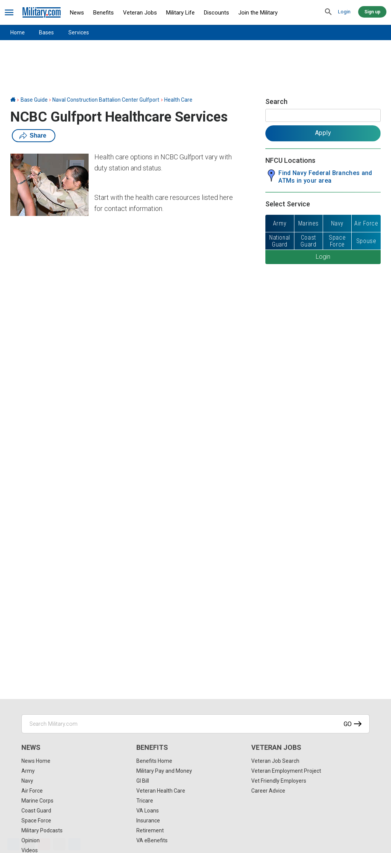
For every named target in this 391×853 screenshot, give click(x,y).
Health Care (178, 100)
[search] (328, 12)
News (77, 12)
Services (78, 32)
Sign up (372, 12)
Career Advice (268, 791)
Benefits (103, 12)
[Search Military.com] (195, 723)
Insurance (148, 820)
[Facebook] (13, 844)
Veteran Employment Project (286, 771)
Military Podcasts (42, 830)
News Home (35, 761)
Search (276, 101)
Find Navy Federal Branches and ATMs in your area (325, 176)
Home (17, 32)
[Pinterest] (44, 844)
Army (28, 771)
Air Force (32, 791)
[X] (28, 844)
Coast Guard (36, 811)
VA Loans (147, 811)
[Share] (74, 844)
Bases (46, 32)
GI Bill (142, 781)
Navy (27, 781)
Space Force (36, 820)
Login (344, 12)
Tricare (144, 801)
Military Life (180, 12)
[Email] (59, 844)
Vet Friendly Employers (278, 781)
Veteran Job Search (275, 761)
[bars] (9, 12)
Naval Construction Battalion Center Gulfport (105, 100)
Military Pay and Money (164, 771)
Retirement (150, 830)
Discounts (216, 12)
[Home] (13, 100)
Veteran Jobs (140, 12)
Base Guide (34, 100)
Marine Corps (37, 801)
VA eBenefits (152, 840)
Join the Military (258, 12)
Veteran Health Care (160, 791)
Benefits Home (154, 761)
